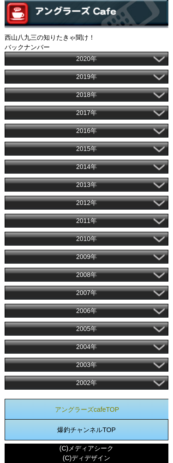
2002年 (86, 382)
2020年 (86, 58)
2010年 (86, 238)
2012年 (86, 202)
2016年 (86, 130)
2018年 (86, 94)
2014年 (86, 166)
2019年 (86, 76)
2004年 (86, 346)
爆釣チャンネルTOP (86, 429)
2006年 (86, 310)
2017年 (86, 112)
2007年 (86, 292)
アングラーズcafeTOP (87, 409)
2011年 (86, 220)
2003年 (86, 364)
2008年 (86, 274)
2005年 (86, 328)
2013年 (86, 184)
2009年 (86, 256)
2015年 (86, 148)
